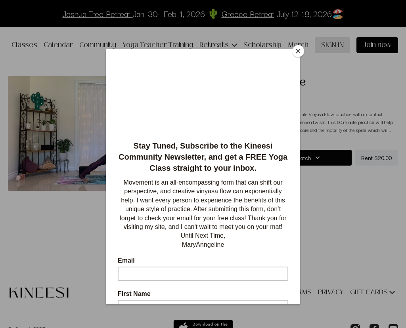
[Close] (298, 51)
